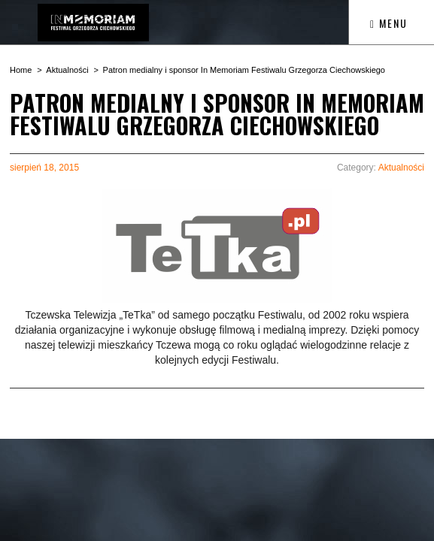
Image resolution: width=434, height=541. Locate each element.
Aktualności (67, 69)
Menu (389, 23)
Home (21, 69)
